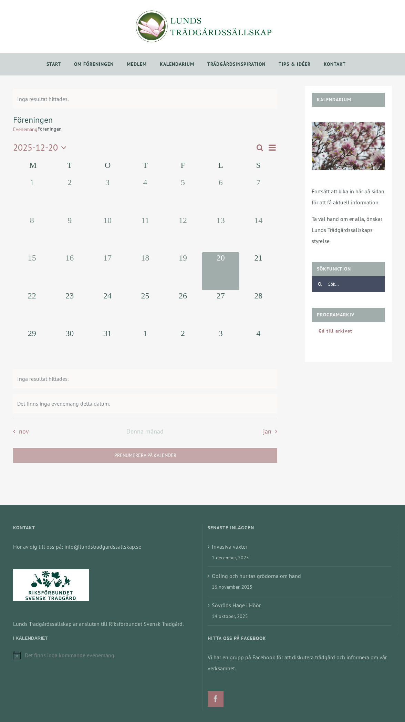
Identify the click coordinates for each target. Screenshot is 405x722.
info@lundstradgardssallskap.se (102, 546)
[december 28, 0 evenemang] (258, 309)
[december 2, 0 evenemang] (70, 196)
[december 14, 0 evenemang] (258, 234)
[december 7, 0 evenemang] (258, 196)
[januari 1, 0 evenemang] (145, 347)
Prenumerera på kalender (145, 455)
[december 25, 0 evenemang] (145, 309)
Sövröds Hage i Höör (236, 605)
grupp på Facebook (252, 657)
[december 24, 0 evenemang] (107, 309)
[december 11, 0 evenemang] (145, 234)
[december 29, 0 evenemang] (32, 347)
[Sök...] (348, 284)
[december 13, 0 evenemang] (221, 234)
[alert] (145, 99)
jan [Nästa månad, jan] (267, 431)
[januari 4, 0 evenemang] (258, 347)
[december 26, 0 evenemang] (183, 309)
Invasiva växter (229, 546)
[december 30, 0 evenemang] (70, 347)
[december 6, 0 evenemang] (221, 196)
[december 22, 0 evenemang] (32, 309)
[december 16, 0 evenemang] (70, 271)
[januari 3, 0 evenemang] (221, 347)
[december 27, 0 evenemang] (221, 309)
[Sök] (320, 284)
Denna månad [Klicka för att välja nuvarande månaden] (145, 431)
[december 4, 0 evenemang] (145, 196)
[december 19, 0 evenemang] (183, 271)
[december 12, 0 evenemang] (183, 234)
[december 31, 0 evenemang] (107, 347)
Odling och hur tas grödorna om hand (256, 575)
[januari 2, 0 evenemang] (183, 347)
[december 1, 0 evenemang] (32, 196)
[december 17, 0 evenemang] (107, 271)
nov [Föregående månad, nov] (24, 431)
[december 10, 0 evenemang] (107, 234)
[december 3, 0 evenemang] (107, 196)
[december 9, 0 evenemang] (70, 234)
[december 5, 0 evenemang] (183, 196)
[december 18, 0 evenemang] (145, 271)
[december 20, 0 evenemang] (221, 271)
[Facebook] (216, 699)
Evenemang (25, 129)
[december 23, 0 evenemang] (70, 309)
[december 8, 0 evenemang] (32, 234)
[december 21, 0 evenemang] (258, 271)
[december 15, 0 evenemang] (32, 271)
